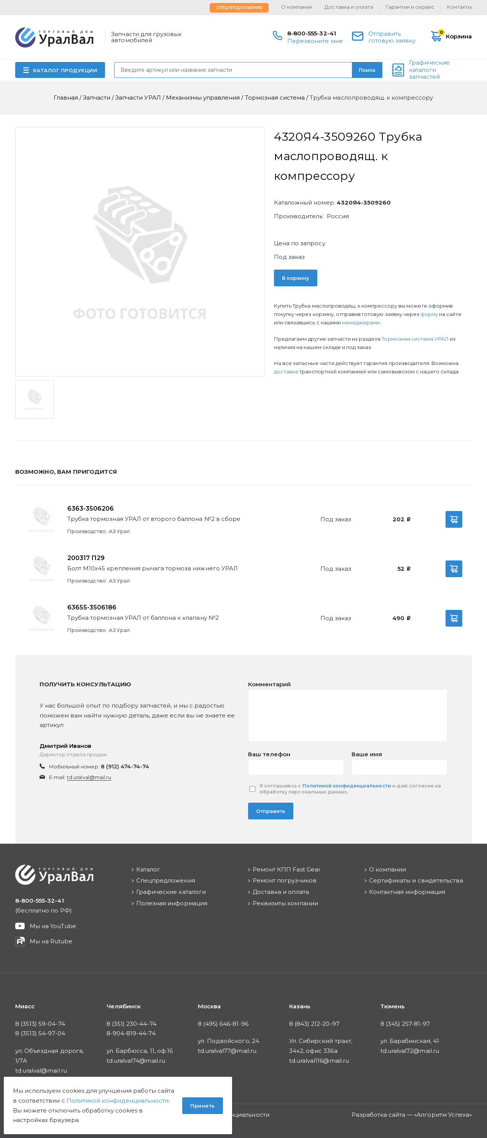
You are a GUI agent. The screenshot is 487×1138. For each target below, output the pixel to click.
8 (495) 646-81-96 (223, 1023)
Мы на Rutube (51, 941)
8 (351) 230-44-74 (131, 1023)
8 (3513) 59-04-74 (40, 1023)
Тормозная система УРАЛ (416, 339)
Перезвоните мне (315, 40)
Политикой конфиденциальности (346, 786)
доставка (286, 371)
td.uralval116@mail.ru (319, 1060)
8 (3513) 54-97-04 (40, 1033)
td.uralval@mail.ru (89, 777)
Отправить (270, 811)
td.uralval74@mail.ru (136, 1060)
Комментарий (269, 684)
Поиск (367, 70)
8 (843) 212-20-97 (314, 1023)
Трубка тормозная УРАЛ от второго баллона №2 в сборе (153, 518)
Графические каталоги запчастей (429, 70)
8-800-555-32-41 (311, 33)
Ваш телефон (269, 754)
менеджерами (361, 322)
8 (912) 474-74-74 (125, 766)
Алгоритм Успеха (443, 1114)
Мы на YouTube (53, 926)
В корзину (295, 278)
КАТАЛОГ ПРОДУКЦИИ (65, 70)
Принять (202, 1106)
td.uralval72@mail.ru (409, 1050)
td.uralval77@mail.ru (227, 1050)
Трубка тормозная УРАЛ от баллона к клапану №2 (143, 617)
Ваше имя (367, 754)
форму (429, 314)
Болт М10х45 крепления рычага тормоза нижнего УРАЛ (152, 568)
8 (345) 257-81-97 (405, 1023)
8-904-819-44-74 (131, 1033)
